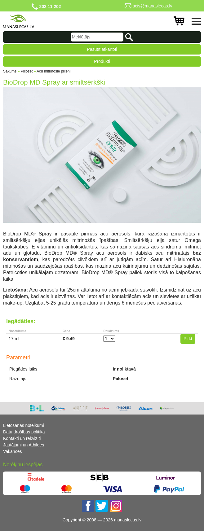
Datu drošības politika (24, 431)
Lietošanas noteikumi (23, 425)
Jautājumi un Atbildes (23, 444)
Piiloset (27, 71)
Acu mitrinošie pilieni (53, 71)
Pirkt (188, 338)
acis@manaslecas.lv (152, 5)
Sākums (9, 71)
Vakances (12, 451)
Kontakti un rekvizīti (22, 438)
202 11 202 (50, 6)
